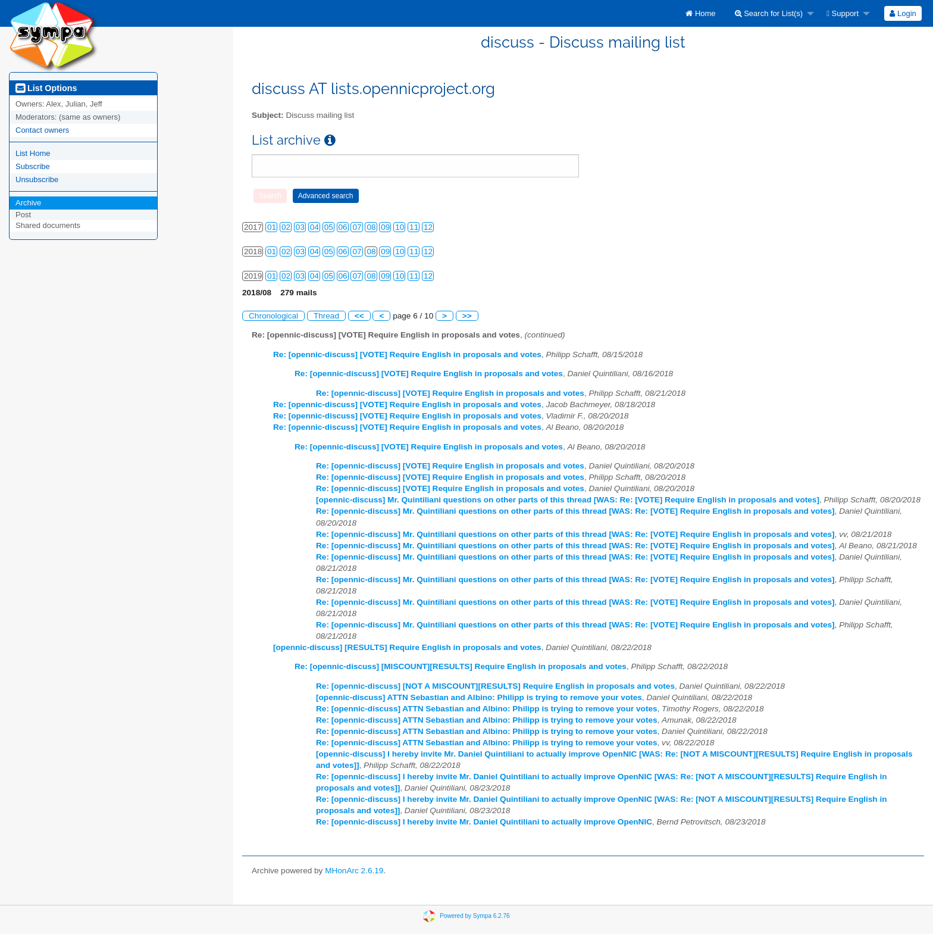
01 (271, 227)
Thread (326, 315)
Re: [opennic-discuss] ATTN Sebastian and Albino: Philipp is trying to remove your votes (487, 708)
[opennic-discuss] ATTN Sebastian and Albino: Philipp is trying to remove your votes (479, 697)
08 (371, 227)
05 (328, 227)
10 (399, 227)
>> (467, 315)
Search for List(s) (769, 13)
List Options (46, 88)
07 (356, 227)
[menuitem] (700, 13)
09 (385, 227)
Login (903, 13)
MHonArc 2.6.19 (354, 870)
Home (700, 13)
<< (359, 315)
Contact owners (42, 130)
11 (413, 227)
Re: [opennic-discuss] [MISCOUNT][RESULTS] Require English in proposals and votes (461, 666)
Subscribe (32, 166)
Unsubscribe (36, 179)
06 (343, 227)
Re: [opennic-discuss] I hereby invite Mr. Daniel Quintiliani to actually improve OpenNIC (484, 821)
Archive (28, 202)
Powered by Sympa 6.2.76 (474, 915)
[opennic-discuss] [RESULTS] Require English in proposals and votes (407, 647)
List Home (33, 153)
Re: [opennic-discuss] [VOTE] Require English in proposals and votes (407, 354)
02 (285, 227)
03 (300, 227)
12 (428, 227)
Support (842, 13)
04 (314, 227)
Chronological (273, 315)
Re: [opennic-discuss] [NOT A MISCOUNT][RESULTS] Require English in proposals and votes (495, 686)
